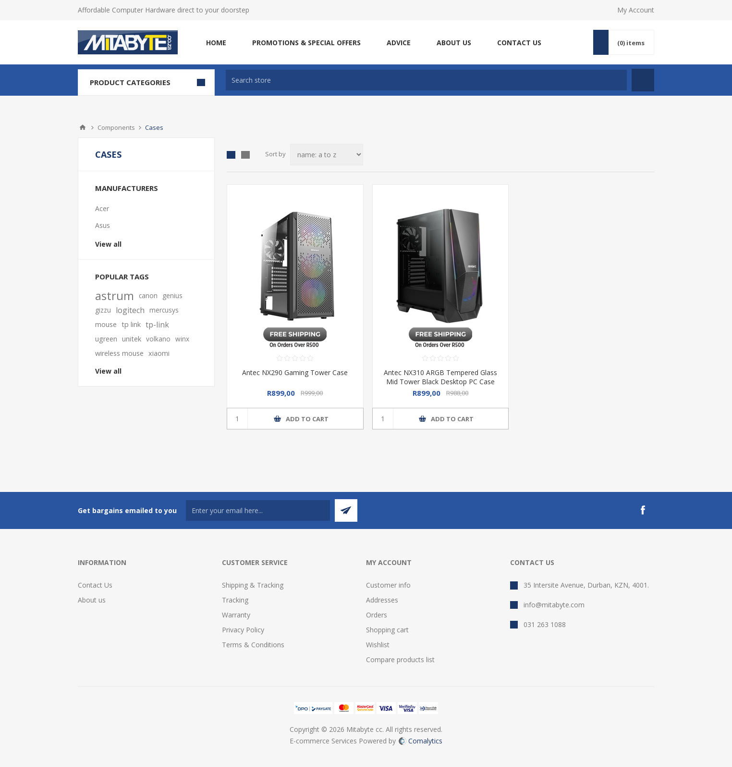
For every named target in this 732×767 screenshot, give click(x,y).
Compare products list (400, 659)
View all (108, 244)
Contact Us (95, 585)
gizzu (103, 309)
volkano (158, 338)
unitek (131, 338)
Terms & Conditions (253, 644)
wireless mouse (119, 353)
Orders (376, 614)
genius (172, 295)
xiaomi (159, 353)
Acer (102, 208)
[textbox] (426, 80)
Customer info (388, 585)
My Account (635, 9)
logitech (130, 310)
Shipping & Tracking (252, 585)
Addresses (382, 599)
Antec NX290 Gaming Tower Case (295, 372)
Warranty (236, 614)
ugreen (106, 338)
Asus (102, 225)
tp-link (157, 324)
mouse (106, 324)
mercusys (164, 309)
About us (92, 599)
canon (148, 295)
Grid (231, 155)
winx (182, 338)
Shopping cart (387, 629)
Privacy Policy (243, 629)
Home (82, 127)
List (245, 155)
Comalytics (420, 740)
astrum (114, 296)
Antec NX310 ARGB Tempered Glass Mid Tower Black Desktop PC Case (440, 377)
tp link (131, 324)
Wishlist (378, 644)
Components (116, 127)
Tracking (235, 599)
